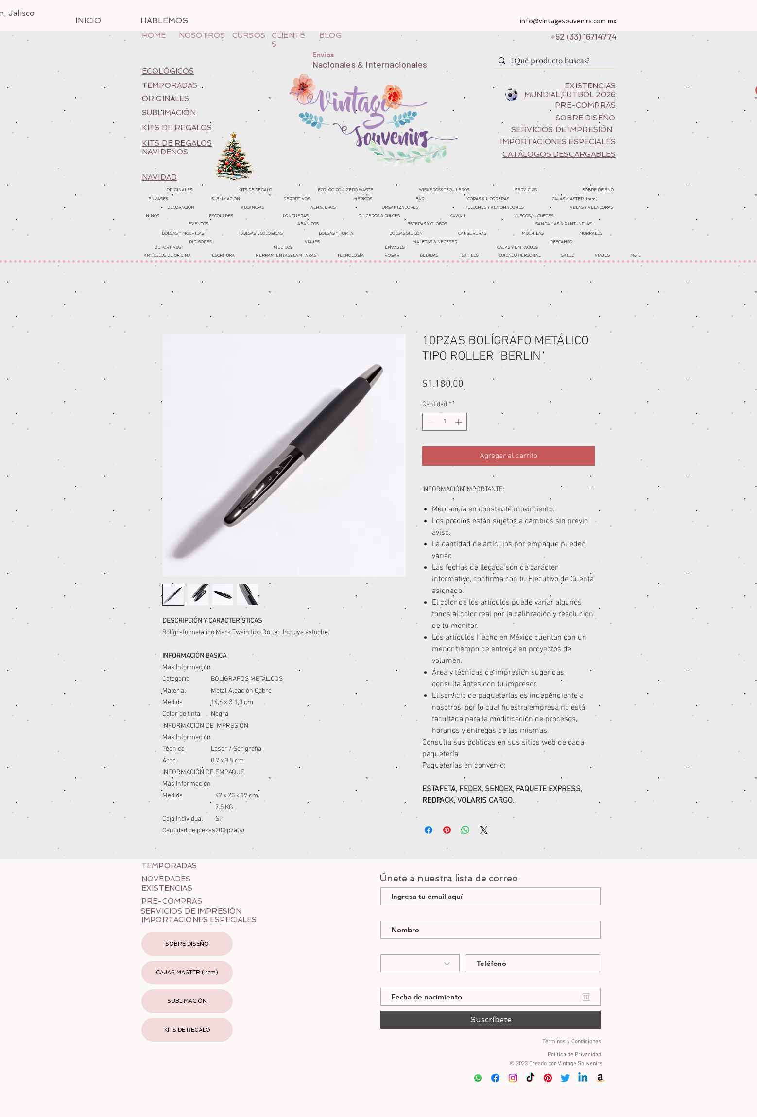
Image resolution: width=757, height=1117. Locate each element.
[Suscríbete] (490, 1020)
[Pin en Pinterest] (447, 830)
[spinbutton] (444, 421)
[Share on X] (484, 830)
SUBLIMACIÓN (187, 1001)
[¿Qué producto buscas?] (553, 61)
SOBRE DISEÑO (187, 944)
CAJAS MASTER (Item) (187, 972)
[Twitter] (565, 1077)
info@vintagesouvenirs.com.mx (568, 21)
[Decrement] (430, 421)
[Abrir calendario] (586, 997)
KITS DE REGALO (187, 1030)
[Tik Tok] (530, 1077)
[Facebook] (495, 1077)
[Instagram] (512, 1077)
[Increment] (459, 421)
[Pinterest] (547, 1077)
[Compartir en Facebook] (428, 830)
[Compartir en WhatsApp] (465, 830)
